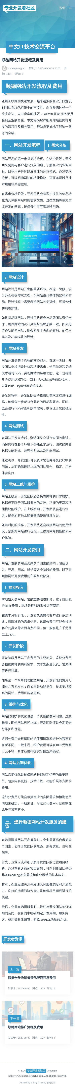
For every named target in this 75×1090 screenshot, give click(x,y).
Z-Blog (34, 1083)
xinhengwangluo (16, 68)
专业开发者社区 (19, 7)
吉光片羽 (51, 1083)
